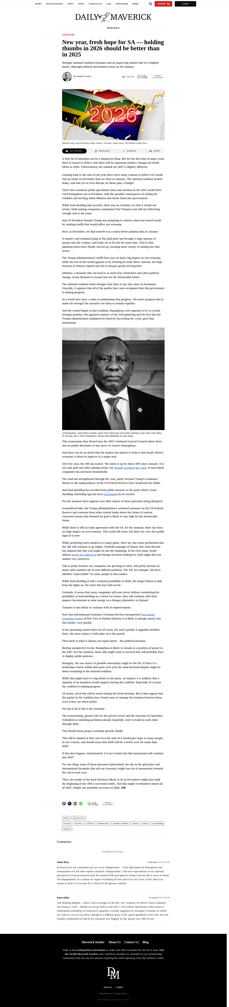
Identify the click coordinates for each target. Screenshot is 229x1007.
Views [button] (81, 4)
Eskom (145, 823)
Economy (67, 823)
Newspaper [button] (122, 4)
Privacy (108, 987)
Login (185, 4)
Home (38, 4)
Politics (66, 818)
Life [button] (109, 4)
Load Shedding (157, 823)
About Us (114, 942)
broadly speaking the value (130, 467)
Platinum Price (103, 823)
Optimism (67, 829)
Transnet (135, 823)
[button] (142, 76)
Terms (119, 987)
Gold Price (90, 823)
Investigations (54, 4)
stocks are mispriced (84, 554)
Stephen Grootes (84, 76)
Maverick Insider (93, 942)
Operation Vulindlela (120, 823)
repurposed (110, 494)
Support (163, 4)
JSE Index (78, 823)
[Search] (150, 3)
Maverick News (79, 818)
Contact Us (131, 942)
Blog (145, 942)
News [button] (70, 4)
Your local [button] (95, 4)
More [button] (135, 4)
